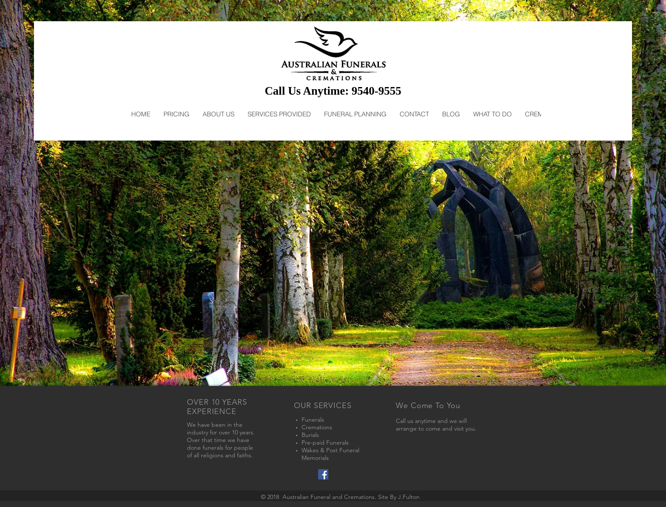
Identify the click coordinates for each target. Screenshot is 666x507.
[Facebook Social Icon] (323, 474)
